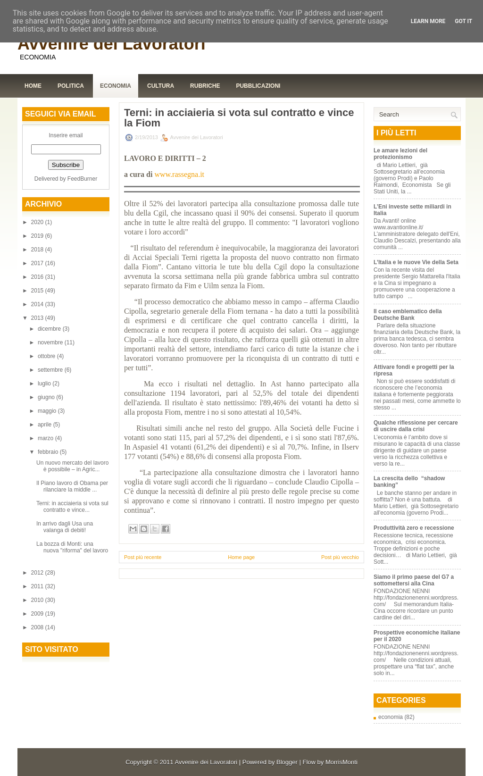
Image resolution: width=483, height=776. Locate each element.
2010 (38, 600)
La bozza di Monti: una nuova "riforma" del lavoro (72, 547)
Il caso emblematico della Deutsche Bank (408, 314)
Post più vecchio (340, 557)
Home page (241, 557)
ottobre (47, 356)
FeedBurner (82, 178)
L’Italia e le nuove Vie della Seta (416, 262)
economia (390, 717)
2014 (38, 304)
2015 (38, 290)
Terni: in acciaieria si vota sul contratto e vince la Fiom (239, 118)
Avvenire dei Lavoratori (111, 43)
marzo (46, 438)
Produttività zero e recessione (414, 528)
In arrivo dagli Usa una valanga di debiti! (64, 527)
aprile (45, 424)
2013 (38, 318)
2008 (38, 627)
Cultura (160, 86)
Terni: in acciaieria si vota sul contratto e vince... (72, 506)
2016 (38, 277)
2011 (38, 586)
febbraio (49, 452)
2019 (38, 236)
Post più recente (143, 557)
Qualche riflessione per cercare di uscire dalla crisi (416, 426)
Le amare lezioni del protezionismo (400, 153)
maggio (48, 411)
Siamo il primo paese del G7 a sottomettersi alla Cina (414, 580)
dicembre (50, 328)
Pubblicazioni (258, 86)
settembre (51, 370)
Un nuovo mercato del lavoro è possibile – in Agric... (72, 466)
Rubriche (205, 86)
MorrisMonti (341, 762)
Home (33, 86)
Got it (463, 21)
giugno (47, 397)
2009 (38, 613)
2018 (38, 249)
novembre (51, 342)
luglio (45, 383)
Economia (115, 86)
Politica (71, 86)
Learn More (428, 21)
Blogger (287, 762)
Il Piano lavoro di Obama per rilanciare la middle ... (72, 486)
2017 (38, 263)
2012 (38, 572)
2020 (38, 222)
